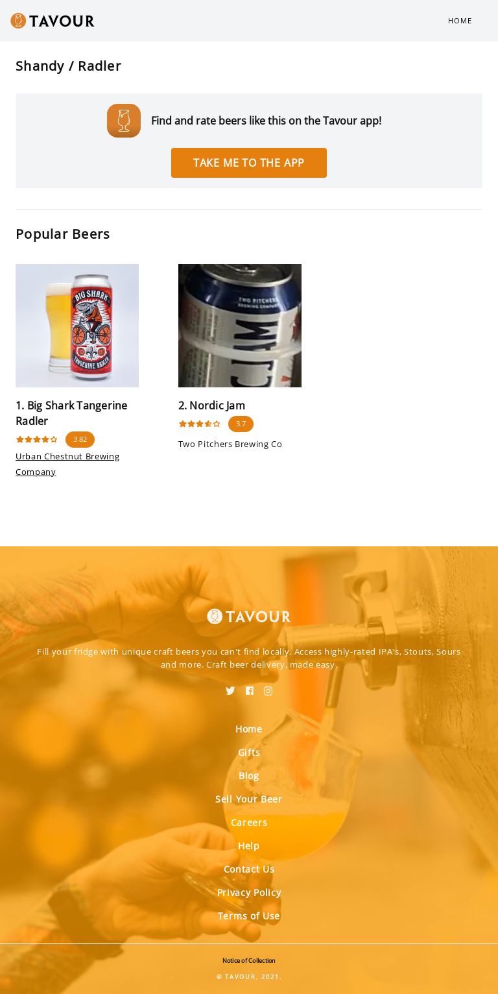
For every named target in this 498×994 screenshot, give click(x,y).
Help (249, 846)
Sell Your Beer (249, 799)
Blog (249, 776)
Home (460, 20)
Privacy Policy (249, 892)
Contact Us (249, 869)
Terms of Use (249, 916)
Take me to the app (249, 163)
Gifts (249, 752)
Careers (249, 822)
